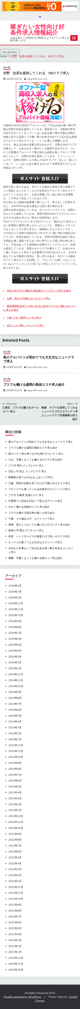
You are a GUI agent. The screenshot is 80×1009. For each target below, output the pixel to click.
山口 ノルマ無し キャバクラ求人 (25, 325)
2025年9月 (15, 621)
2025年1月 (15, 668)
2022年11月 (15, 822)
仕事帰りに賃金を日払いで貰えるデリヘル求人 (35, 500)
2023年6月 (15, 780)
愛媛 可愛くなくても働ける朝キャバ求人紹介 (35, 558)
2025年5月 (15, 644)
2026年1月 (15, 597)
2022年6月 (15, 851)
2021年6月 (15, 922)
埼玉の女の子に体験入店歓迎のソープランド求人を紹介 (39, 290)
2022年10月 (15, 827)
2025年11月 (15, 609)
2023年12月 (15, 745)
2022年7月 (15, 845)
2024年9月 (15, 691)
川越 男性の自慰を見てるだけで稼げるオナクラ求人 (39, 483)
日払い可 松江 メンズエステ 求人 (27, 471)
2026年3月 (15, 585)
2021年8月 (15, 910)
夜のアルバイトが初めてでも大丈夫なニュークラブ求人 (38, 359)
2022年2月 (15, 875)
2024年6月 (15, 709)
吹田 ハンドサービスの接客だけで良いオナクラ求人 (39, 536)
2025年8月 (15, 627)
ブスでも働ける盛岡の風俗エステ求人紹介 (34, 384)
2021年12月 (15, 887)
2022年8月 (15, 839)
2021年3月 (15, 940)
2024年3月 (15, 727)
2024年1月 (15, 739)
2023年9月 (15, 762)
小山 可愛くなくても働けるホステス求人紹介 (35, 459)
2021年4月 (15, 934)
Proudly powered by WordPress (23, 996)
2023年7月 (15, 774)
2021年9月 (15, 904)
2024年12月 (15, 674)
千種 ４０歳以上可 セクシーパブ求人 (31, 518)
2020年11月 (15, 963)
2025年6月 (15, 638)
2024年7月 (15, 703)
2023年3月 (15, 798)
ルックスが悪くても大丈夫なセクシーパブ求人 (35, 542)
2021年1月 (15, 951)
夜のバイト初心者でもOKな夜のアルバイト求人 (36, 453)
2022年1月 (15, 881)
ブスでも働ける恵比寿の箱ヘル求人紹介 (31, 512)
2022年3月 (15, 869)
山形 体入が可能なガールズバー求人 (29, 298)
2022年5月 (15, 857)
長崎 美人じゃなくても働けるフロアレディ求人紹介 (39, 524)
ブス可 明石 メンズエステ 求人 (26, 465)
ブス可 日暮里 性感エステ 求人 (26, 495)
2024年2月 (15, 733)
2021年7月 (15, 916)
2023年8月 (15, 768)
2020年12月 (15, 957)
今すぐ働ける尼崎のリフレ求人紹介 (29, 506)
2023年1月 (15, 810)
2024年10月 (15, 686)
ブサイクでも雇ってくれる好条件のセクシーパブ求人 (39, 489)
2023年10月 (15, 757)
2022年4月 (15, 863)
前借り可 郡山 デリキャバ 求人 (26, 530)
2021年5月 (15, 928)
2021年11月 (15, 892)
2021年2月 (15, 946)
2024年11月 (15, 680)
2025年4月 (15, 650)
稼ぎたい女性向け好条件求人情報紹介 (37, 29)
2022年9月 (15, 833)
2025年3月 (15, 656)
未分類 (6, 67)
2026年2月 (15, 591)
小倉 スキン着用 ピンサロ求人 (24, 317)
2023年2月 (15, 804)
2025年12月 (15, 603)
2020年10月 (15, 969)
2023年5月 (15, 786)
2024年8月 (15, 697)
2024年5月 (15, 715)
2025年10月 (15, 615)
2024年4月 (15, 721)
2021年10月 (15, 898)
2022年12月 (15, 816)
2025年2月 (15, 662)
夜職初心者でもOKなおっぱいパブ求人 (30, 477)
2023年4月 (15, 792)
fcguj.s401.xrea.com (37, 78)
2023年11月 (15, 751)
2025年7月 (15, 632)
